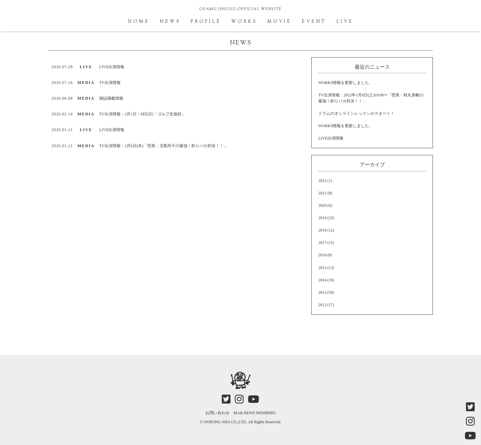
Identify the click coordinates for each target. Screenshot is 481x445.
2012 (322, 304)
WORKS (244, 22)
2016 (322, 255)
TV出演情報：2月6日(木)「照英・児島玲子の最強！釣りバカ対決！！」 (163, 146)
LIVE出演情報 (111, 67)
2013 (322, 292)
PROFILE (206, 22)
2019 (322, 217)
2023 (322, 180)
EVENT (314, 22)
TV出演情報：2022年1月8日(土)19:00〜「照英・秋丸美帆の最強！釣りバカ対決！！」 (371, 98)
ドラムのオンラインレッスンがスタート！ (356, 113)
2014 (322, 280)
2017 (322, 242)
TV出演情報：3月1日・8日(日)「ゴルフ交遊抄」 (142, 114)
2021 (322, 193)
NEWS (170, 22)
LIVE (344, 22)
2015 (322, 267)
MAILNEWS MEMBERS (254, 413)
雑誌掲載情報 (111, 99)
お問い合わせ (217, 413)
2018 (322, 230)
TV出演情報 (110, 83)
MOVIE (279, 22)
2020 (322, 205)
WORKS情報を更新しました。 (345, 82)
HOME (139, 22)
